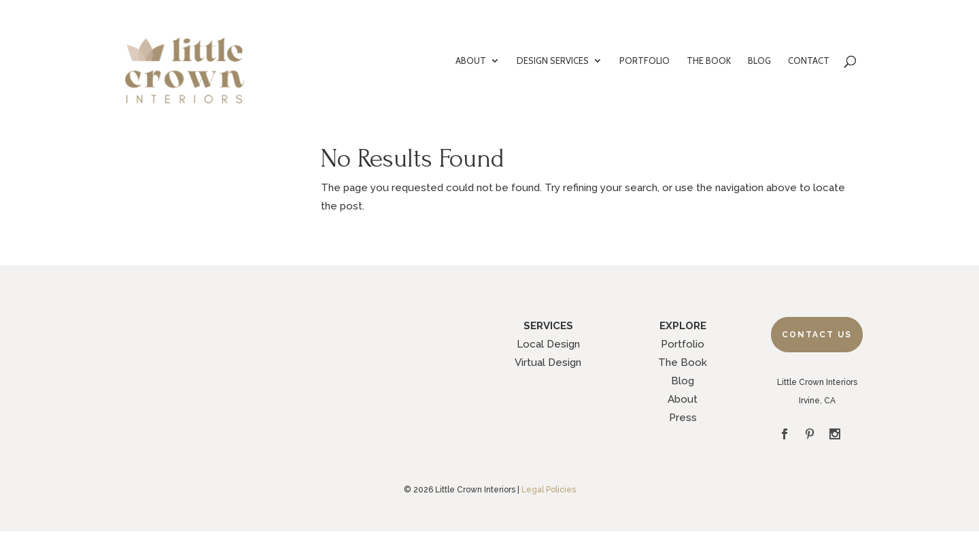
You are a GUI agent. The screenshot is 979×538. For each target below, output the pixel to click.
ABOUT (471, 61)
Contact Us (817, 334)
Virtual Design (548, 362)
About (683, 399)
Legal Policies (548, 489)
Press (683, 417)
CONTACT (808, 61)
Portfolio (682, 344)
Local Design (548, 344)
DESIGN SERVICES (553, 61)
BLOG (759, 61)
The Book (682, 362)
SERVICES (548, 326)
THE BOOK (709, 61)
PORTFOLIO (644, 61)
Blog (682, 381)
